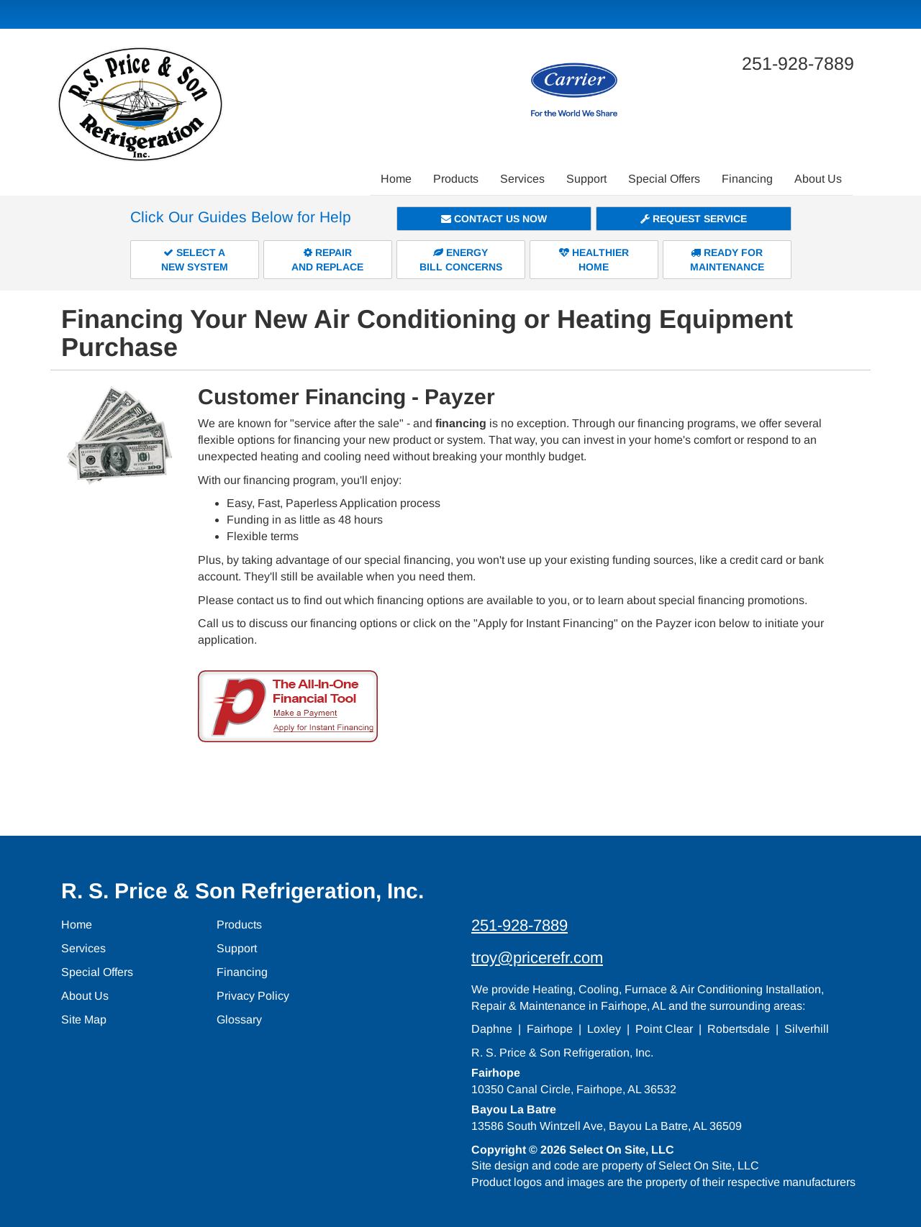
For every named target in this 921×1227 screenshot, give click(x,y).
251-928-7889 (519, 925)
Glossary (239, 1019)
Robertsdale (738, 1029)
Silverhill (806, 1029)
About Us (818, 179)
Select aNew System (194, 260)
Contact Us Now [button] (494, 218)
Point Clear (664, 1029)
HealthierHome (594, 260)
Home (396, 179)
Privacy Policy (253, 996)
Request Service (693, 218)
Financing (747, 179)
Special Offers (664, 179)
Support (586, 179)
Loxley (604, 1029)
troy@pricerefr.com (537, 958)
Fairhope (550, 1029)
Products (455, 179)
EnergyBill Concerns (460, 260)
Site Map (83, 1019)
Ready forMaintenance (727, 260)
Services (522, 179)
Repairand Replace (327, 260)
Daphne (491, 1029)
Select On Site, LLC (621, 1150)
